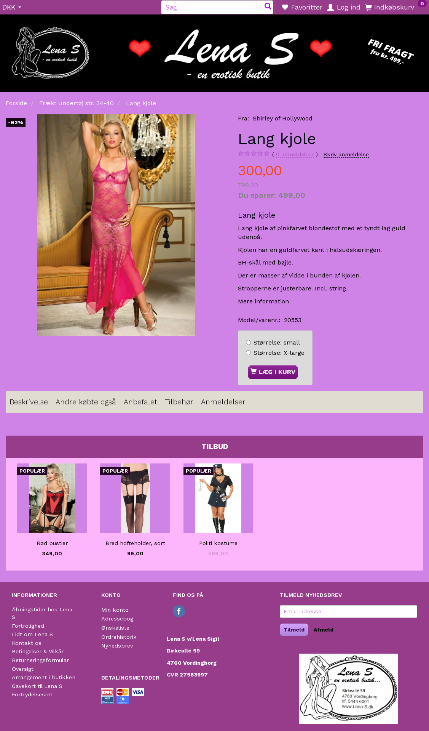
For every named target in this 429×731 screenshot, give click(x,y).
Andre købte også (86, 402)
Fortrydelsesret (32, 694)
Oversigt (22, 669)
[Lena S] (214, 50)
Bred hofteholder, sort (135, 543)
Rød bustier (52, 543)
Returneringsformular (40, 660)
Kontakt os (26, 643)
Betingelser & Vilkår (38, 651)
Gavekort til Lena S (37, 686)
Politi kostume (218, 543)
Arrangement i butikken (43, 677)
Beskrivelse (29, 402)
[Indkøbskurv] (396, 7)
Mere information (263, 301)
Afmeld (323, 630)
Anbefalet (140, 402)
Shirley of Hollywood (283, 118)
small (277, 342)
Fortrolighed (28, 626)
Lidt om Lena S (32, 634)
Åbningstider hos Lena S (42, 613)
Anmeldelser (223, 402)
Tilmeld (294, 630)
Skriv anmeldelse (346, 154)
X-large (279, 352)
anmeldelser (295, 154)
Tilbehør (179, 402)
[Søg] (268, 7)
